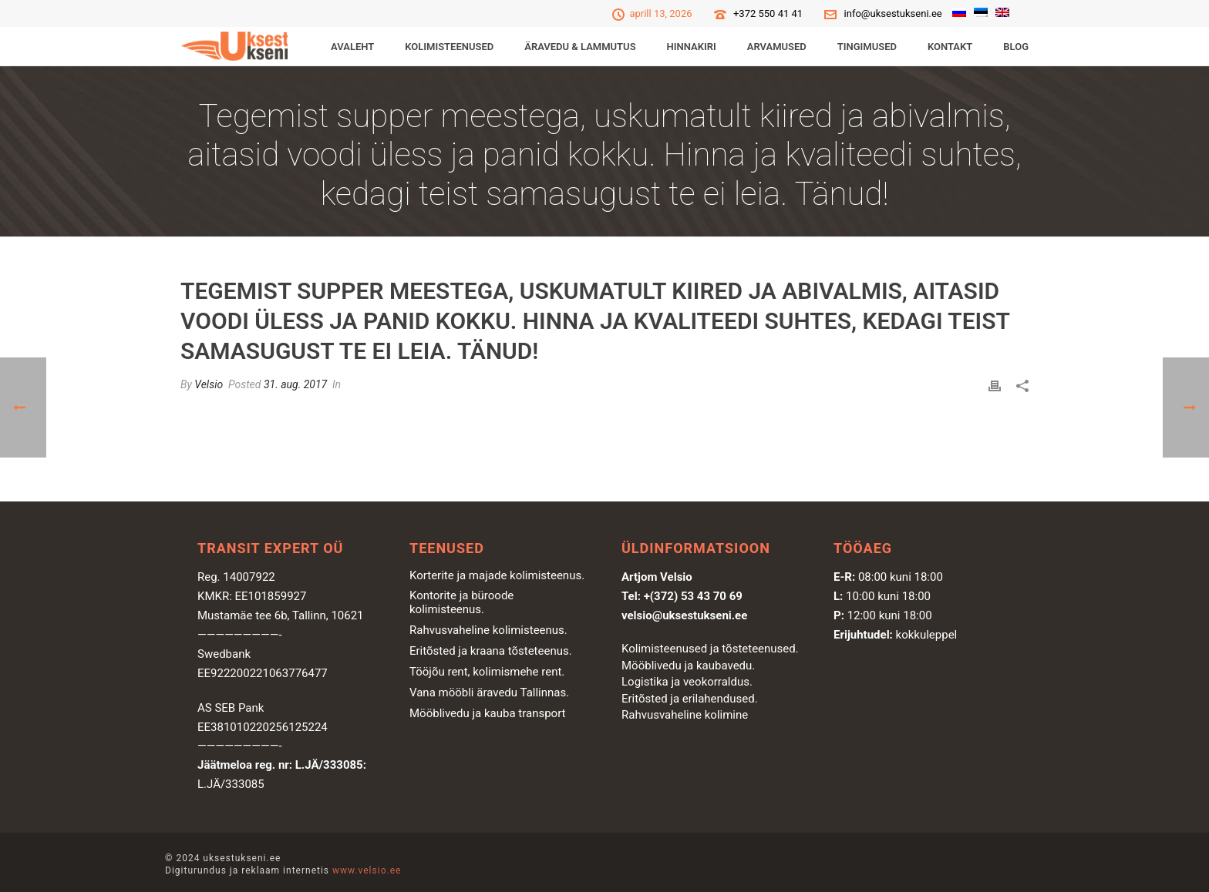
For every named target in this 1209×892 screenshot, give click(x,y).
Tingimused (867, 46)
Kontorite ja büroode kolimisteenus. (461, 602)
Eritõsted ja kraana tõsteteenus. (490, 651)
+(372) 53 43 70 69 (693, 596)
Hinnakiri (691, 46)
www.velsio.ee (366, 870)
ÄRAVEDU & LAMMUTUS (579, 46)
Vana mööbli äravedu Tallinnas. (489, 692)
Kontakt (950, 46)
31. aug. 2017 (295, 384)
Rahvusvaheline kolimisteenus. (488, 630)
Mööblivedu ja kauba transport (487, 713)
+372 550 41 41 (768, 13)
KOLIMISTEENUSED (449, 46)
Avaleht (352, 46)
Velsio (208, 384)
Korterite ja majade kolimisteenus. (496, 575)
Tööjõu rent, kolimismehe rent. (486, 672)
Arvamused (777, 46)
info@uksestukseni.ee (893, 13)
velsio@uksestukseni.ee (684, 615)
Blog (1016, 46)
